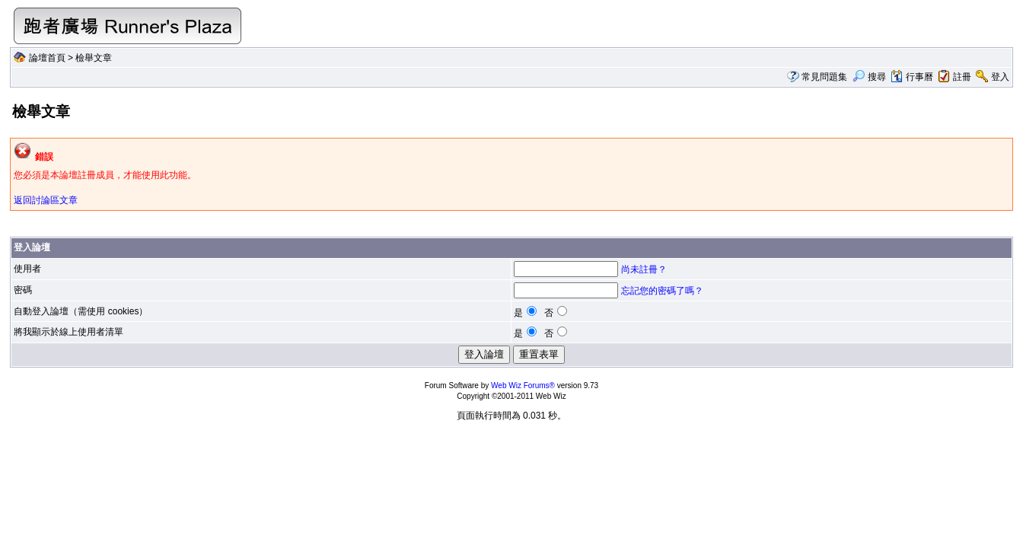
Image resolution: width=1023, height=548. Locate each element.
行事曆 (911, 77)
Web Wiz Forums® (523, 385)
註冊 (962, 77)
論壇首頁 (47, 58)
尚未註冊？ (644, 269)
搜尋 (868, 77)
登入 (1000, 77)
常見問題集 (824, 77)
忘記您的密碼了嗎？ (662, 290)
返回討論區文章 (46, 200)
